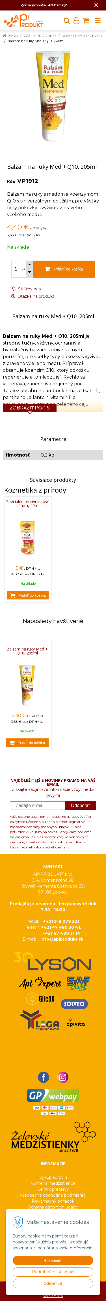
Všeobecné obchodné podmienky (53, 1195)
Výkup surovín (53, 1177)
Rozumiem (53, 1260)
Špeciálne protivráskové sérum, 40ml (27, 503)
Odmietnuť (53, 1283)
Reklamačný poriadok (53, 1201)
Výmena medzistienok (53, 1183)
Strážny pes (26, 289)
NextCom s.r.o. (53, 1296)
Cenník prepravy (53, 1189)
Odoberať (80, 805)
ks (23, 269)
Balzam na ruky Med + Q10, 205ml (27, 651)
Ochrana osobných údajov (53, 1207)
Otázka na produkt (32, 296)
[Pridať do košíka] (28, 595)
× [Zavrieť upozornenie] (96, 5)
